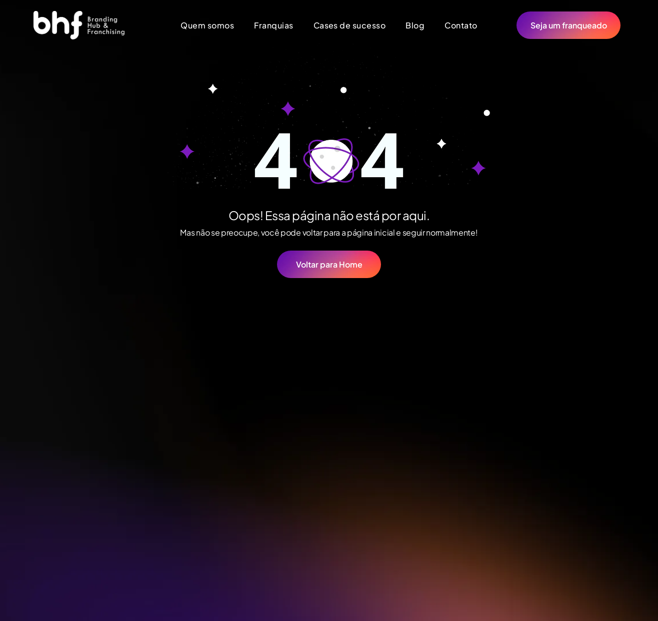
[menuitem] (207, 25)
